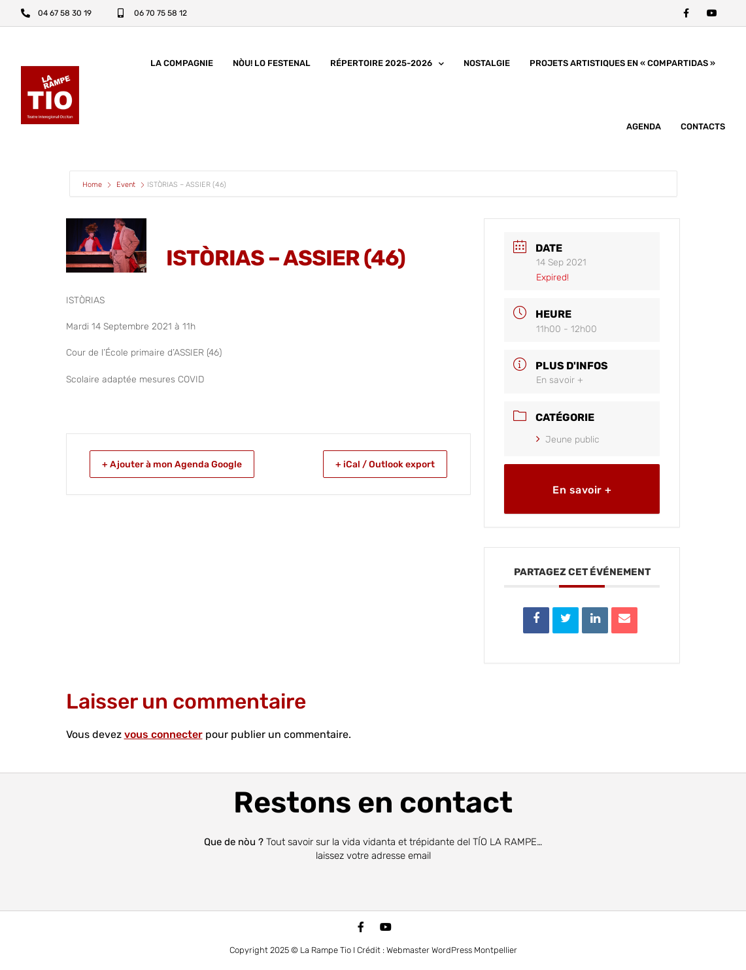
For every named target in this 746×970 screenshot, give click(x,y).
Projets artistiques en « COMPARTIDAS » (622, 66)
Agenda (643, 130)
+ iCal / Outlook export (376, 467)
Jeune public (568, 442)
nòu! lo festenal (272, 66)
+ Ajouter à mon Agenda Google (182, 467)
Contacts (703, 130)
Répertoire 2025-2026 (387, 67)
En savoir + (559, 383)
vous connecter (163, 737)
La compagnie (181, 66)
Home (93, 188)
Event (125, 188)
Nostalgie (487, 66)
